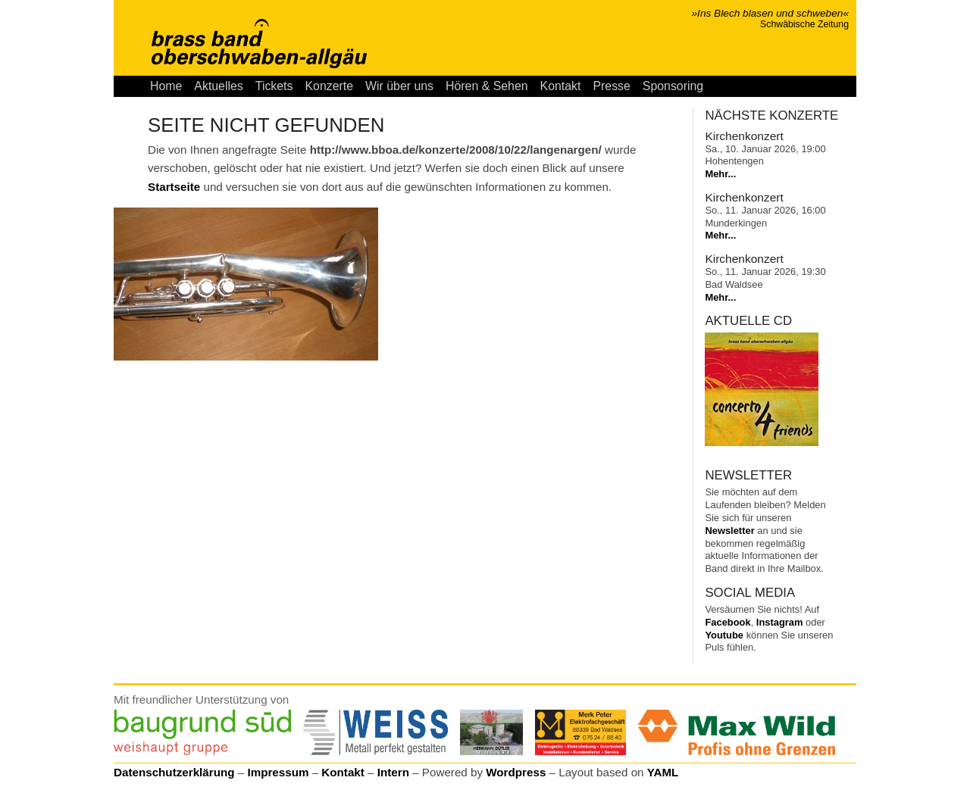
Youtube (724, 635)
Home (166, 86)
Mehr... (720, 174)
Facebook (727, 622)
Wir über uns (399, 86)
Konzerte (329, 86)
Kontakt (560, 86)
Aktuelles (218, 86)
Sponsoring (673, 86)
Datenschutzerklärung (174, 772)
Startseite (174, 186)
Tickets (274, 86)
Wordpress (516, 772)
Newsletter (729, 530)
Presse (611, 86)
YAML (663, 772)
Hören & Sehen (487, 86)
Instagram (779, 622)
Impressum (277, 772)
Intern (393, 772)
